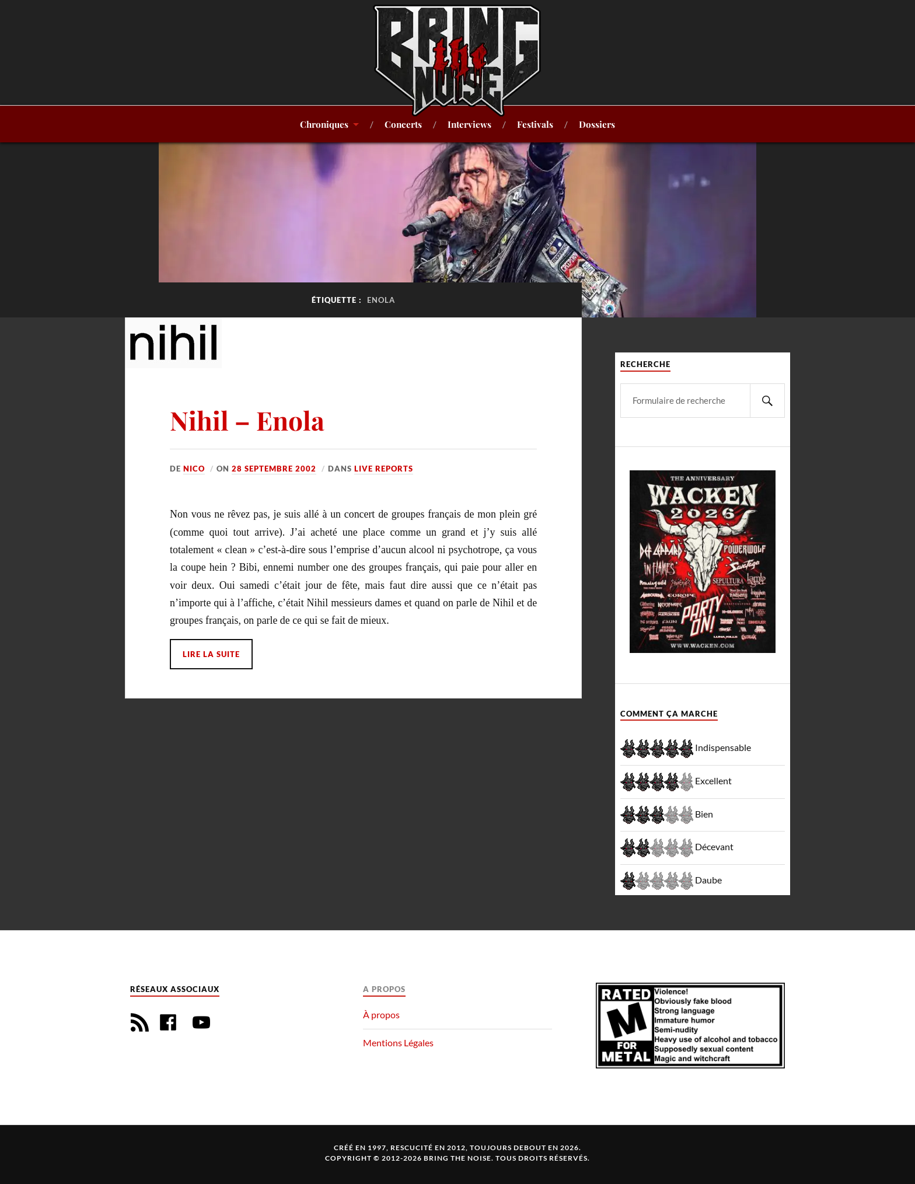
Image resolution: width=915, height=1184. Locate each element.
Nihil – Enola (247, 420)
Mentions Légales (398, 1042)
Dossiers (597, 124)
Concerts (403, 124)
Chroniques (324, 124)
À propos (381, 1014)
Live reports (383, 468)
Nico (194, 468)
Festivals (535, 124)
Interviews (469, 124)
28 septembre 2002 (274, 468)
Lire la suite (211, 654)
